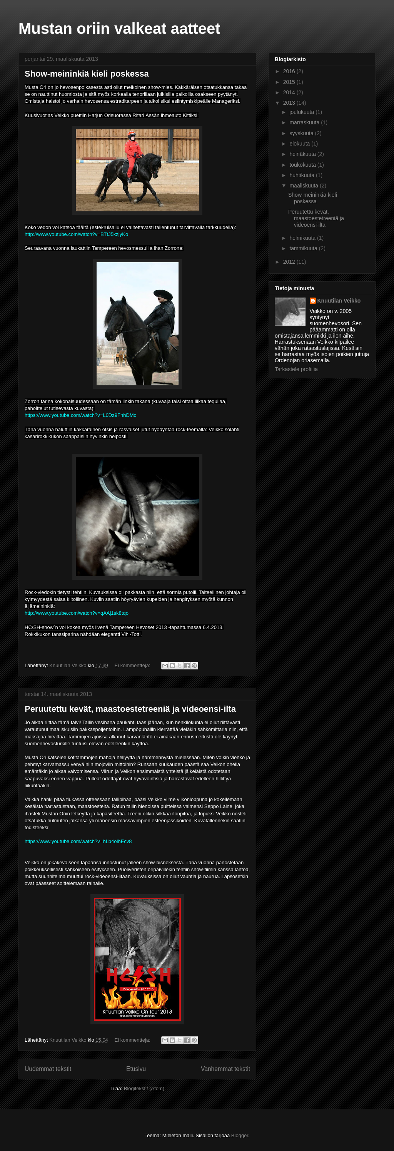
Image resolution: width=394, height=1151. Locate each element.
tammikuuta (304, 248)
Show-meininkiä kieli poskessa (87, 74)
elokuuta (300, 144)
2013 (290, 103)
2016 (290, 71)
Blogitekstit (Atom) (144, 1088)
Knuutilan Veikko (339, 301)
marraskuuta (305, 122)
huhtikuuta (302, 175)
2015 (290, 82)
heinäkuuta (303, 154)
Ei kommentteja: (133, 665)
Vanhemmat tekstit (225, 1069)
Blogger (239, 1135)
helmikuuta (303, 238)
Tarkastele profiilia (296, 369)
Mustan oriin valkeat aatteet (119, 28)
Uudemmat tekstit (48, 1069)
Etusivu (136, 1069)
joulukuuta (302, 112)
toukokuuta (303, 165)
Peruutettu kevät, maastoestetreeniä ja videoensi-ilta (130, 709)
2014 (290, 92)
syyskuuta (302, 133)
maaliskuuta (304, 185)
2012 (290, 262)
